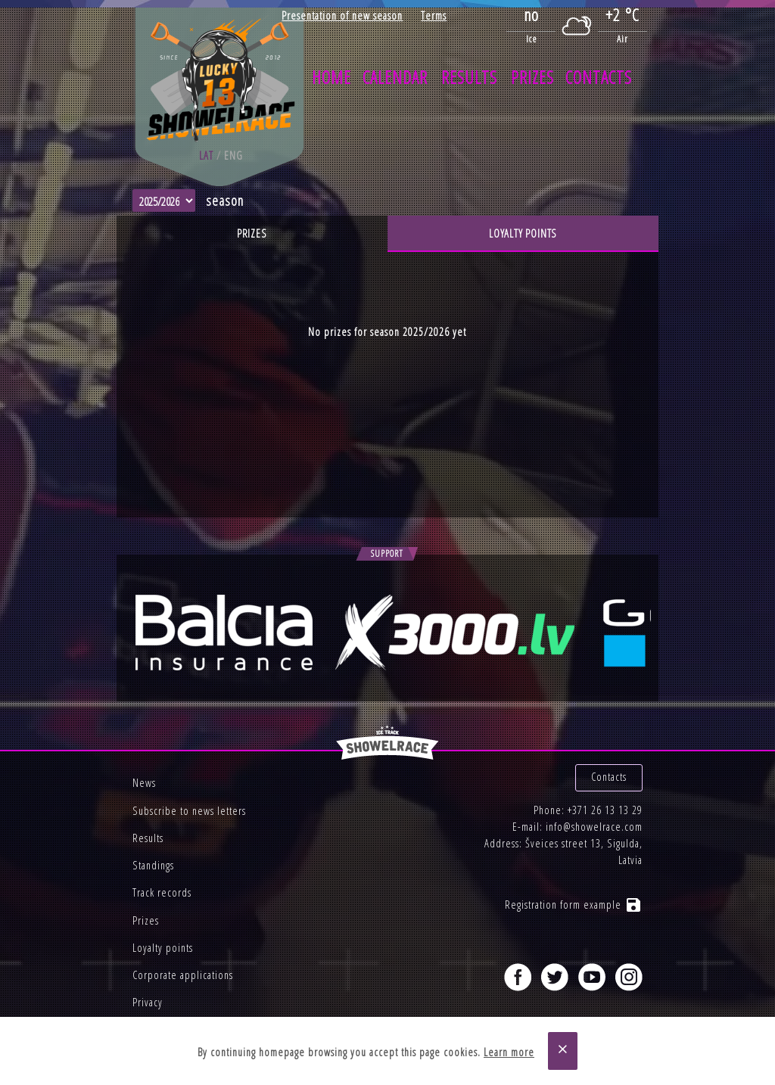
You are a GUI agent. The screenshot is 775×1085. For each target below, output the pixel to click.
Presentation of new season (342, 15)
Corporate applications (182, 975)
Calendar (395, 77)
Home (331, 77)
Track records (161, 892)
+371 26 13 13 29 (605, 810)
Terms (434, 15)
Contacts (598, 77)
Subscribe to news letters (189, 811)
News (144, 783)
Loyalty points (523, 233)
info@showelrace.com (594, 826)
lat (206, 155)
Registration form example (574, 904)
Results (469, 77)
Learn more (509, 1052)
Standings (153, 865)
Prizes (532, 77)
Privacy (147, 1002)
